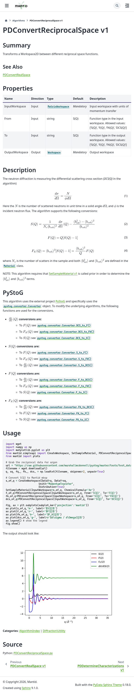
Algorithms (18, 20)
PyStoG (60, 301)
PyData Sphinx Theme (107, 685)
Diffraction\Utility (54, 631)
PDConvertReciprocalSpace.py (33, 653)
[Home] (6, 20)
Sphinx (26, 688)
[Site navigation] (7, 6)
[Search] (117, 6)
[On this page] (127, 6)
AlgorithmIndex (29, 631)
